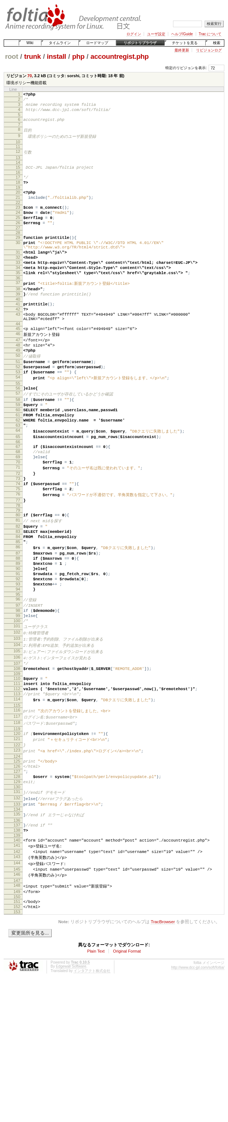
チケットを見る (185, 43)
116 (17, 800)
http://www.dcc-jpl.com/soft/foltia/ (197, 1080)
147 (17, 989)
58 (18, 442)
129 (17, 880)
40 (18, 327)
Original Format (127, 1064)
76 (18, 554)
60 (18, 454)
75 (18, 547)
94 (18, 664)
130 (17, 887)
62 (18, 467)
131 (17, 891)
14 (18, 169)
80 (18, 576)
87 (18, 621)
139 (17, 940)
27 (18, 244)
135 (17, 916)
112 (17, 776)
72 (18, 529)
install (56, 56)
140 (17, 944)
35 (18, 297)
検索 (216, 43)
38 (18, 314)
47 (18, 374)
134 (17, 911)
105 (17, 733)
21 (18, 208)
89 (18, 633)
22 (18, 214)
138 (17, 933)
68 (18, 503)
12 (18, 157)
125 (17, 855)
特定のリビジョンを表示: (186, 68)
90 (18, 639)
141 (17, 951)
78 (18, 566)
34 (18, 290)
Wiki (29, 43)
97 (18, 682)
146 (17, 983)
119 (17, 820)
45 (18, 361)
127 (17, 868)
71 (18, 522)
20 (18, 202)
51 (18, 399)
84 (18, 601)
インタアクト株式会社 (92, 1084)
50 (18, 392)
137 (17, 927)
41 (18, 332)
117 (17, 807)
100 (17, 701)
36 (18, 303)
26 (18, 238)
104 (17, 727)
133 (17, 905)
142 (17, 957)
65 (18, 486)
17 (18, 185)
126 (17, 862)
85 (18, 608)
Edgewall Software (71, 1079)
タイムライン (60, 43)
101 (17, 707)
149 (17, 1001)
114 (17, 789)
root (11, 56)
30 (18, 260)
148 (17, 994)
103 (17, 720)
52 (18, 405)
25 (18, 232)
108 (17, 753)
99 (18, 694)
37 (18, 308)
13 (18, 164)
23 (18, 219)
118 (17, 813)
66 (18, 492)
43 (18, 344)
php (78, 56)
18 (18, 191)
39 (18, 321)
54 (18, 418)
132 (17, 898)
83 (18, 595)
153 (17, 1024)
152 (17, 1018)
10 (18, 148)
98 (18, 688)
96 (18, 675)
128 (17, 874)
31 (18, 272)
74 (18, 541)
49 (18, 386)
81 (18, 582)
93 (18, 658)
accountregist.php (120, 56)
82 (18, 589)
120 (17, 825)
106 (17, 740)
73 (18, 535)
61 (18, 461)
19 (18, 197)
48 (18, 380)
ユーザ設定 (156, 34)
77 (18, 560)
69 (18, 510)
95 (18, 670)
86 (18, 614)
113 (17, 783)
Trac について (210, 34)
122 (17, 838)
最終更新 (181, 50)
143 (17, 963)
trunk (32, 56)
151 (17, 1012)
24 (18, 225)
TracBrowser (163, 1034)
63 (18, 473)
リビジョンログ (209, 50)
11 (18, 153)
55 (18, 424)
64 (18, 479)
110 (17, 764)
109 (17, 759)
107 (17, 747)
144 (17, 970)
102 (17, 713)
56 (18, 429)
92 (18, 652)
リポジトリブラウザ (140, 43)
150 (17, 1007)
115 (17, 795)
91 (18, 646)
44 (18, 356)
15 (18, 174)
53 (18, 411)
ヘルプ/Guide (182, 34)
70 (29, 76)
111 (17, 770)
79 (18, 571)
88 (18, 627)
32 (18, 278)
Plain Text (96, 1064)
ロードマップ (97, 43)
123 (17, 844)
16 (18, 180)
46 (18, 367)
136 (17, 922)
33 (18, 284)
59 (18, 448)
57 (18, 435)
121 (17, 831)
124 (17, 851)
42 (18, 338)
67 (18, 497)
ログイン (133, 34)
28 (18, 249)
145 (17, 977)
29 (18, 254)
